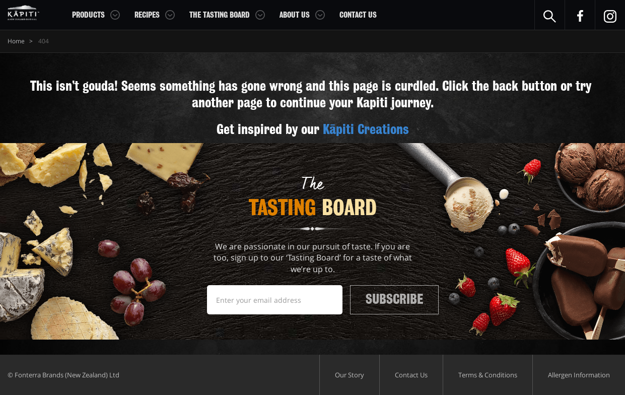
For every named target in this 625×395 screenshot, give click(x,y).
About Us (295, 15)
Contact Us (358, 15)
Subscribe (394, 299)
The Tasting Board (219, 15)
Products (88, 15)
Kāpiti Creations (366, 129)
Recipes (147, 15)
